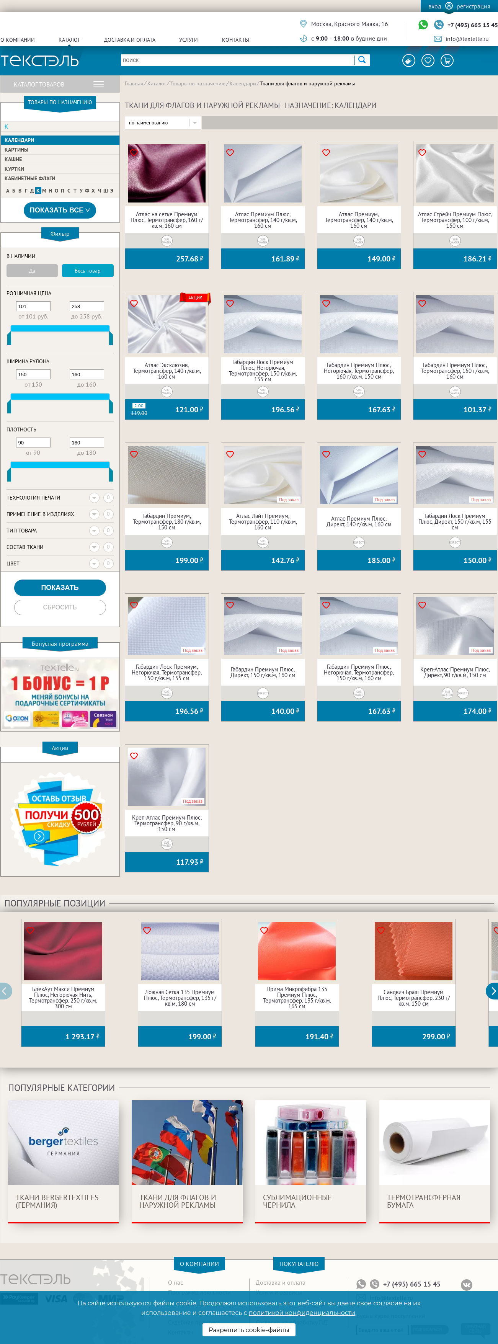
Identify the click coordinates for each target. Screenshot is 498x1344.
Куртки (14, 168)
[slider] (9, 340)
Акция (195, 298)
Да (32, 270)
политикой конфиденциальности (302, 1312)
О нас (175, 1282)
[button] (496, 991)
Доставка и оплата (129, 39)
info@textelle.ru (467, 38)
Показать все (60, 210)
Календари (19, 140)
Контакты (235, 39)
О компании (17, 39)
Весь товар (88, 270)
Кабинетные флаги (30, 178)
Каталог (69, 39)
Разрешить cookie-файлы (249, 1330)
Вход (434, 6)
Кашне (13, 159)
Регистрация (473, 6)
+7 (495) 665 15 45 (472, 25)
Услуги (188, 39)
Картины (16, 149)
